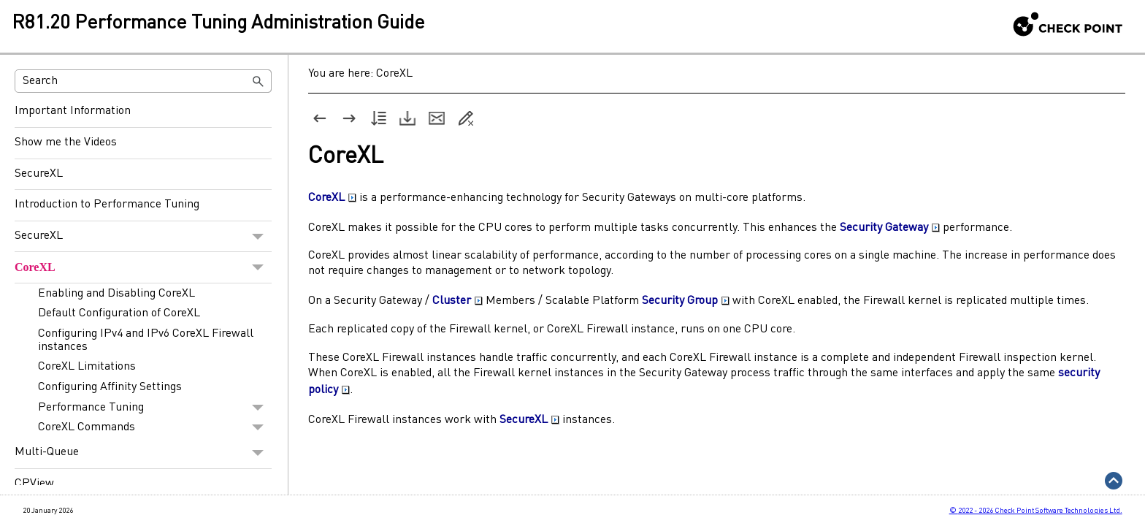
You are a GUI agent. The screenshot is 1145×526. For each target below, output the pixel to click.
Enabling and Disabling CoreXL (116, 294)
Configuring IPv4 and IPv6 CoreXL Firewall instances (145, 340)
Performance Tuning (155, 407)
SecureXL (39, 174)
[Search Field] (143, 81)
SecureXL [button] (529, 420)
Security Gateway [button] (890, 228)
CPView (34, 483)
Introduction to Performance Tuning (107, 204)
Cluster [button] (457, 301)
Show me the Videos (66, 142)
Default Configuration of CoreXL (119, 313)
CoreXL (143, 267)
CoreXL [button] (332, 198)
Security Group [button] (685, 301)
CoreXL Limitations (87, 367)
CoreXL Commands (155, 427)
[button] (258, 81)
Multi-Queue (143, 453)
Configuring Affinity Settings (110, 387)
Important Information (73, 111)
